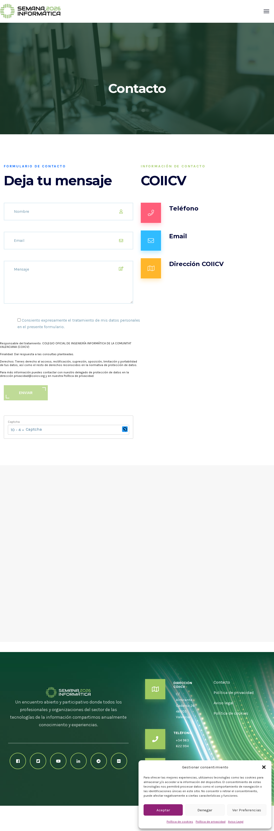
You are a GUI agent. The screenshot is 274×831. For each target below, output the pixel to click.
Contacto (222, 682)
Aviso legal (224, 702)
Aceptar (163, 810)
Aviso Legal (235, 821)
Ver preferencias (246, 810)
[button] (263, 767)
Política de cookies (180, 821)
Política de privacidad (210, 821)
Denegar (204, 810)
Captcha (14, 422)
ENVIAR (26, 392)
